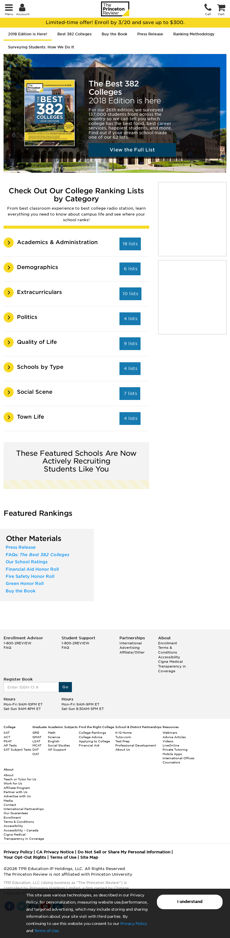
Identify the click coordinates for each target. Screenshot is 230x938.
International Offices (178, 758)
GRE (35, 732)
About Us (122, 749)
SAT (7, 732)
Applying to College (94, 741)
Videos (168, 741)
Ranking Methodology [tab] (194, 34)
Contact (10, 804)
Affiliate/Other (132, 652)
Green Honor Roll (25, 583)
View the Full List (132, 150)
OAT (35, 754)
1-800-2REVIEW (17, 643)
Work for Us (13, 783)
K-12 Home (123, 732)
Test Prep (122, 741)
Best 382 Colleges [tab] (74, 34)
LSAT (36, 741)
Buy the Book (21, 591)
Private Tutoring (175, 749)
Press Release (21, 547)
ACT (7, 737)
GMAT (37, 737)
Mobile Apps (172, 754)
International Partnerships (24, 809)
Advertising (129, 648)
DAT (35, 749)
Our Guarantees (16, 813)
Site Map (89, 857)
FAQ (7, 648)
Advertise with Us (17, 796)
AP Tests (10, 745)
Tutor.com (123, 737)
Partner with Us (15, 792)
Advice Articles (174, 737)
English (53, 741)
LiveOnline (171, 745)
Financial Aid (89, 745)
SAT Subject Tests (17, 749)
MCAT (37, 745)
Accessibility (169, 657)
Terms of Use (46, 930)
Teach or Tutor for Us (20, 779)
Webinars (170, 732)
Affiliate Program (17, 788)
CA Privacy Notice (55, 852)
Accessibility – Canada (21, 830)
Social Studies (59, 745)
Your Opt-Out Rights (25, 857)
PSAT (8, 741)
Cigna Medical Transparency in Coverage (172, 666)
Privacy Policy (133, 923)
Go (65, 687)
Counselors (171, 762)
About (8, 775)
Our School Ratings (27, 561)
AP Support (57, 749)
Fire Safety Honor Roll (30, 576)
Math (52, 732)
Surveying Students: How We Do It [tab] (41, 47)
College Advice (90, 737)
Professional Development (135, 745)
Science (54, 737)
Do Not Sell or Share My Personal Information (124, 852)
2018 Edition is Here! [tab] (27, 34)
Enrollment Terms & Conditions (167, 647)
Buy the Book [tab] (114, 34)
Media (8, 800)
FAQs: (37, 554)
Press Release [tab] (150, 34)
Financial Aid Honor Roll (32, 569)
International (130, 643)
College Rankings (92, 732)
